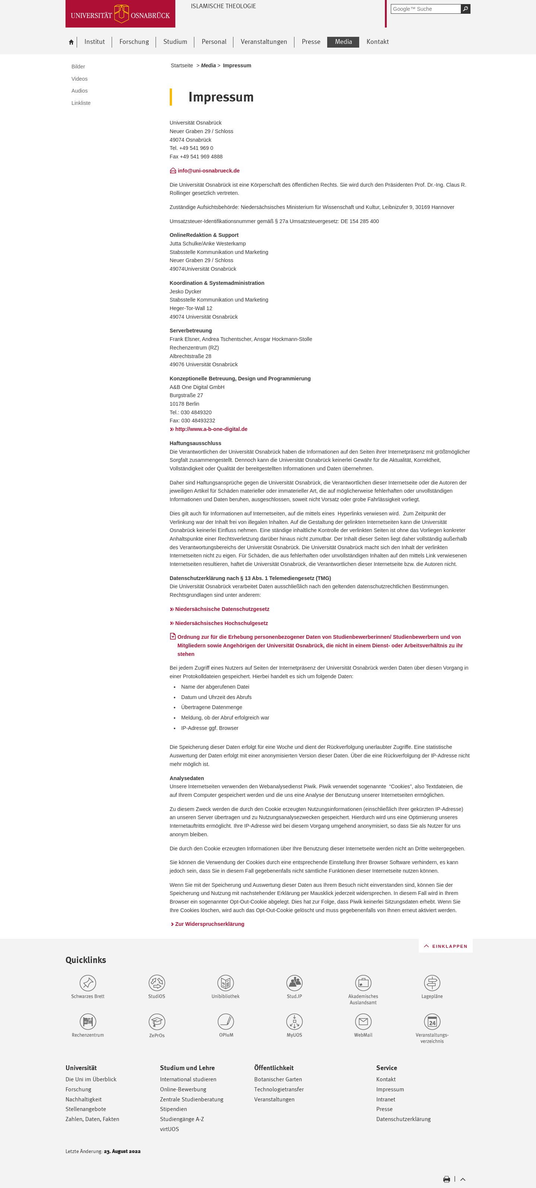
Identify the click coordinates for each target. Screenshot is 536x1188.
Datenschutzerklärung (403, 1119)
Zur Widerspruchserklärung (210, 924)
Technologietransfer (279, 1089)
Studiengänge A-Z (182, 1119)
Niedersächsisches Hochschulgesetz (221, 623)
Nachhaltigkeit (84, 1099)
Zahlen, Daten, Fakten (92, 1119)
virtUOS (169, 1129)
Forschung (78, 1089)
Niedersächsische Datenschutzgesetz (222, 609)
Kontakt (386, 1079)
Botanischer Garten (278, 1079)
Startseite (182, 65)
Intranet (385, 1099)
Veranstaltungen (274, 1099)
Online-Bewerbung (183, 1089)
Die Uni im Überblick (91, 1079)
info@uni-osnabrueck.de (209, 171)
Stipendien (173, 1109)
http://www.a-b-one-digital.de (211, 429)
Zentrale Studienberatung (191, 1099)
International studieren (188, 1079)
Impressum (390, 1089)
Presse (384, 1109)
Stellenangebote (86, 1109)
